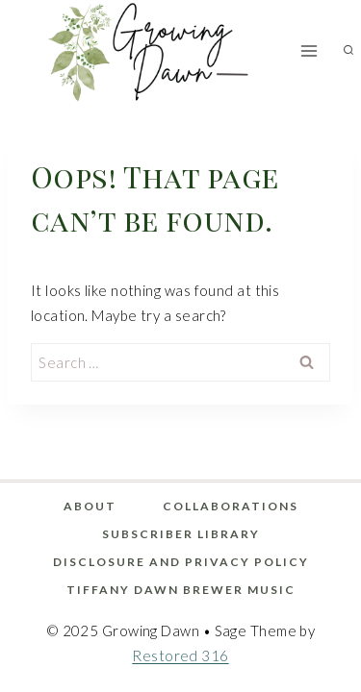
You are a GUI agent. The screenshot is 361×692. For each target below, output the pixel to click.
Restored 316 (180, 655)
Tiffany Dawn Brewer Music (181, 589)
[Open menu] (309, 50)
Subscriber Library (181, 534)
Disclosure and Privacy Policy (181, 562)
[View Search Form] (348, 50)
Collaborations (230, 506)
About (90, 506)
